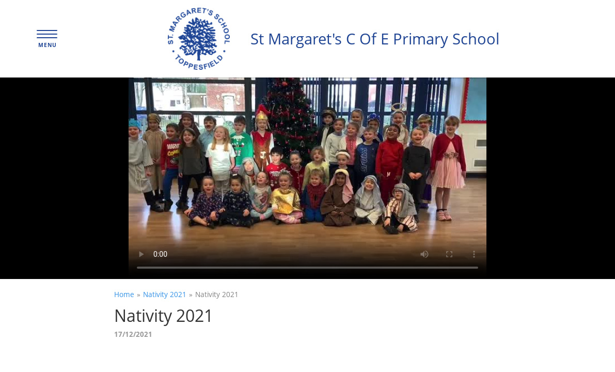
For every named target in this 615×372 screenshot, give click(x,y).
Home (124, 294)
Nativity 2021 (164, 294)
